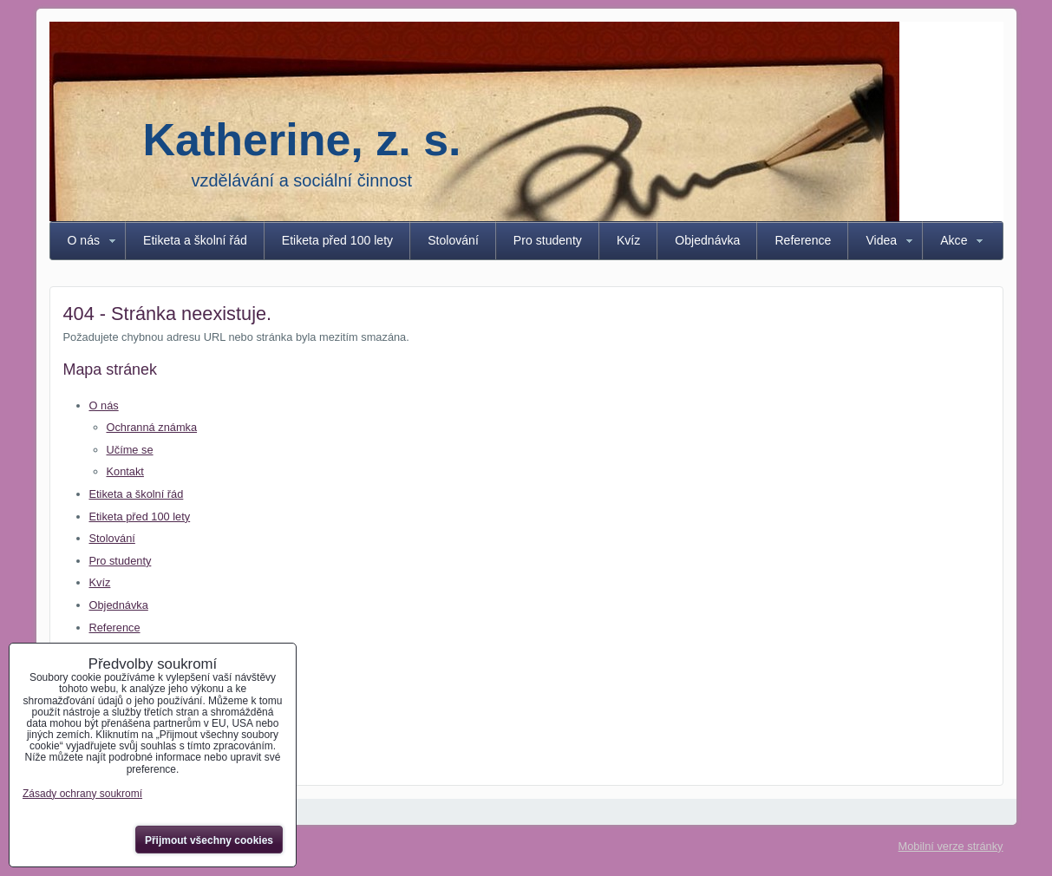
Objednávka (707, 240)
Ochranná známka (152, 427)
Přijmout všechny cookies (209, 840)
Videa (881, 240)
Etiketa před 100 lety (337, 240)
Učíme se (130, 449)
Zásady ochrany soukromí (82, 794)
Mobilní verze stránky (950, 846)
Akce (953, 240)
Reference (802, 240)
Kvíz (628, 240)
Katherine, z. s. (302, 139)
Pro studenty (547, 240)
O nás (84, 240)
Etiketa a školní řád (195, 240)
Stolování (453, 240)
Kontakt (125, 471)
